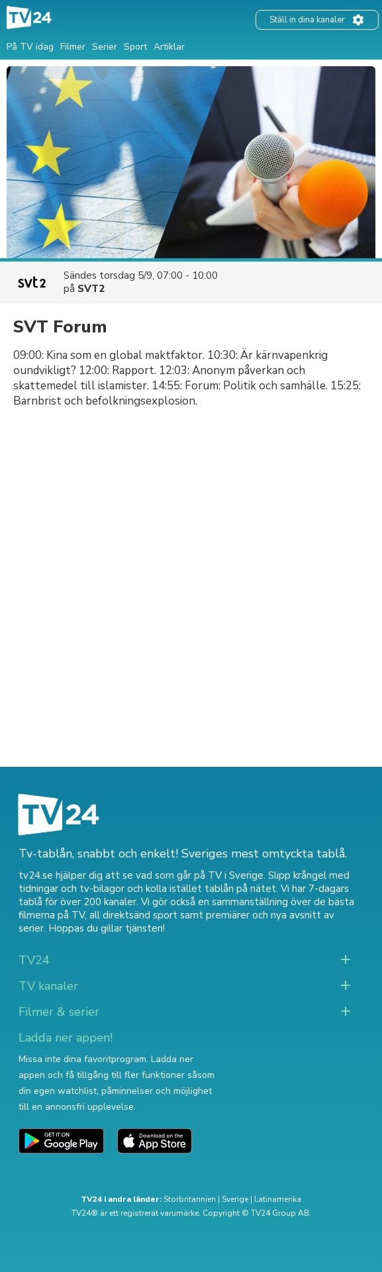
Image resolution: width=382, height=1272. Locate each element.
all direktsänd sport (133, 915)
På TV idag (30, 46)
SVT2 (91, 288)
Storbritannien (190, 1199)
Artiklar (169, 46)
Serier (104, 46)
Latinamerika (277, 1199)
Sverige (235, 1199)
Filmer (72, 46)
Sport (135, 46)
